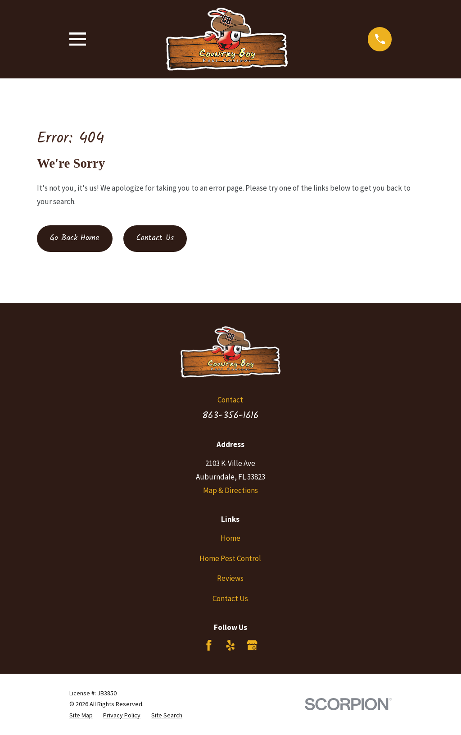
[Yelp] (230, 645)
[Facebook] (208, 645)
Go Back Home (74, 238)
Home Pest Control (230, 558)
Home (230, 538)
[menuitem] (81, 715)
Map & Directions (230, 490)
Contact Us (155, 238)
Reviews (230, 578)
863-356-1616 (230, 415)
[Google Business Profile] (252, 645)
